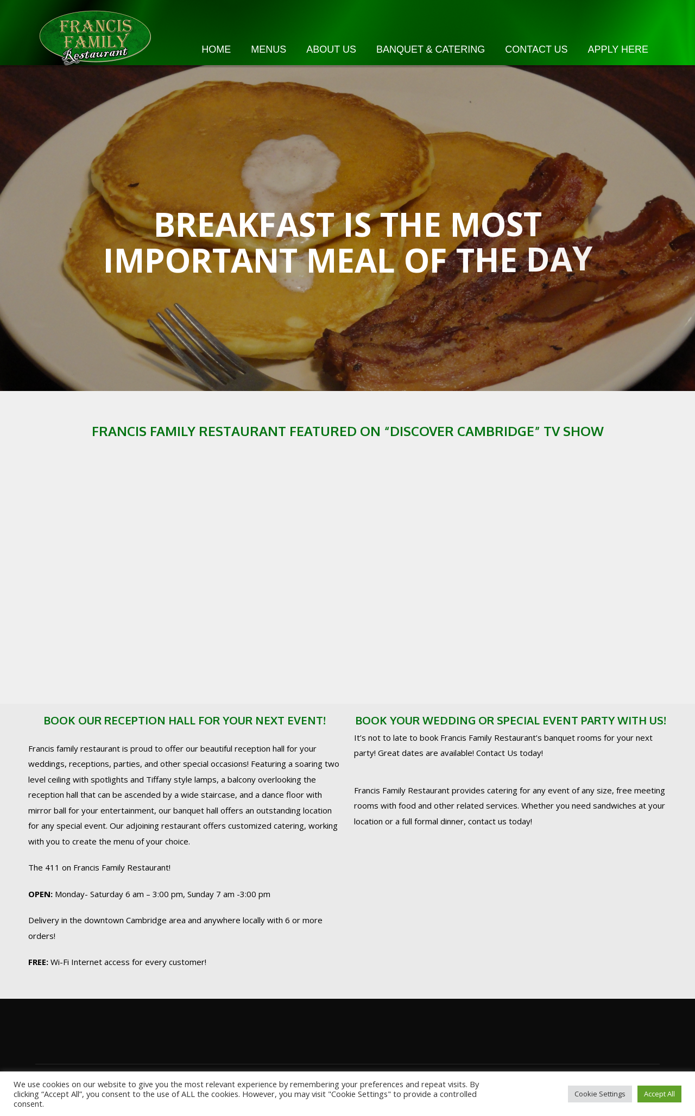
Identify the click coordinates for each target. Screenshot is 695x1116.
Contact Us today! (509, 752)
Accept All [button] (659, 1094)
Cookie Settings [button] (600, 1094)
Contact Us (536, 49)
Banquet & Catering (430, 49)
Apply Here (618, 49)
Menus (268, 49)
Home (216, 49)
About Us (331, 49)
